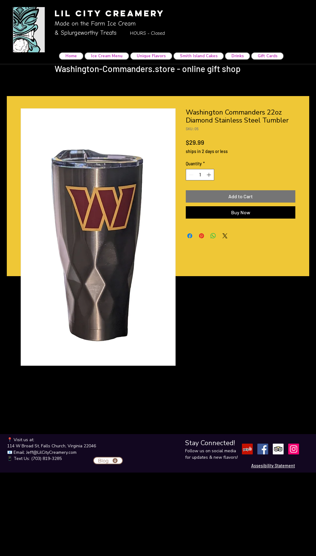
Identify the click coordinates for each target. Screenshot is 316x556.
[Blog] (108, 460)
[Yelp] (247, 449)
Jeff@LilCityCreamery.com (51, 452)
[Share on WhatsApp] (213, 236)
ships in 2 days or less (207, 151)
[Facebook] (262, 449)
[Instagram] (293, 449)
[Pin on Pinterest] (201, 236)
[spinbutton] (200, 174)
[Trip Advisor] (278, 449)
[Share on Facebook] (189, 236)
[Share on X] (225, 236)
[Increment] (209, 174)
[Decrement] (190, 174)
